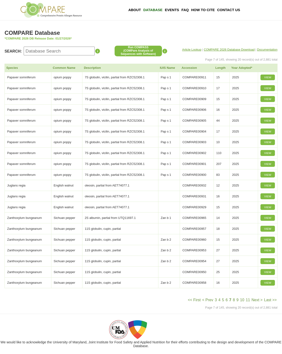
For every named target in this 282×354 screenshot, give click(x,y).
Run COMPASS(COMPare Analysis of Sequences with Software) (138, 51)
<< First (194, 300)
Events (172, 10)
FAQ (185, 10)
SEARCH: (13, 51)
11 (248, 300)
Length (220, 68)
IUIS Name (167, 68)
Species (12, 68)
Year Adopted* (241, 68)
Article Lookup (191, 49)
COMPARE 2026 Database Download (229, 49)
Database (152, 10)
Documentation (267, 49)
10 (242, 300)
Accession (189, 68)
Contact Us (228, 10)
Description (92, 68)
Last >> (270, 300)
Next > (257, 300)
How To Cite (203, 10)
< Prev (207, 300)
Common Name (64, 68)
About (134, 10)
